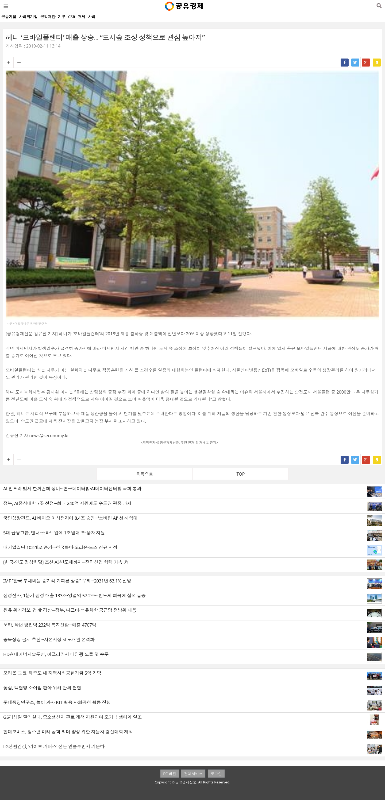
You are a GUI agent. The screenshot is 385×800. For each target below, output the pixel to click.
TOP (241, 474)
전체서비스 (193, 773)
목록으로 (144, 474)
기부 (62, 16)
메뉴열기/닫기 (5, 6)
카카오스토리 (376, 62)
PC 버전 (169, 773)
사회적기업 (28, 16)
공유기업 (8, 16)
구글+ (366, 62)
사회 (91, 16)
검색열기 (379, 6)
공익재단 (47, 16)
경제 (81, 16)
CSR (71, 16)
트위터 (355, 62)
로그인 (216, 773)
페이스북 (344, 62)
